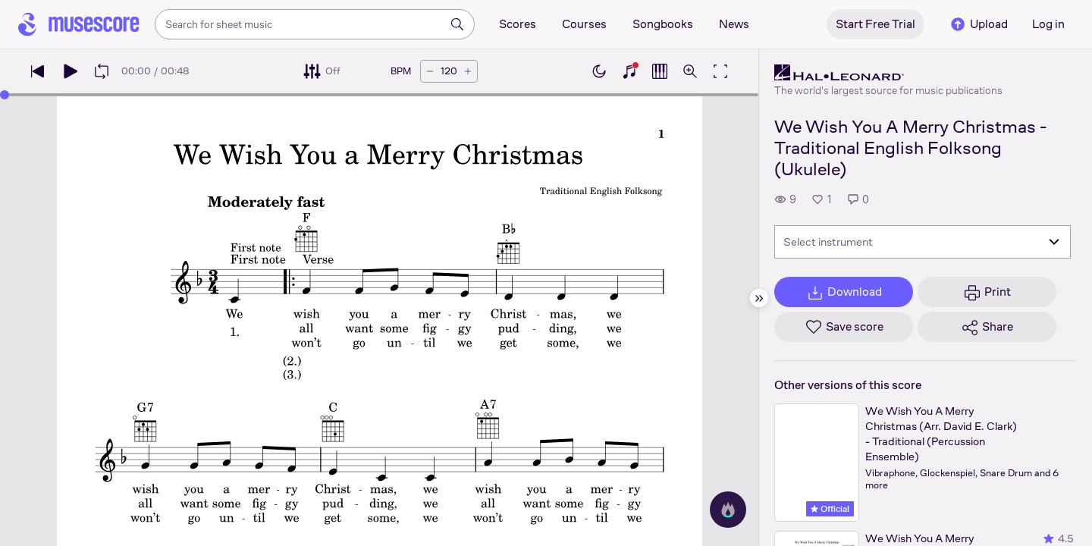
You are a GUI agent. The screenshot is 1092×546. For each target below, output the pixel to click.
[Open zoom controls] (690, 71)
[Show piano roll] (660, 71)
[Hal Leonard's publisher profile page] (888, 72)
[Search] (457, 24)
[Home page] (79, 24)
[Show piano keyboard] (629, 71)
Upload (978, 24)
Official (830, 509)
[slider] (4, 94)
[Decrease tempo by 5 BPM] (430, 71)
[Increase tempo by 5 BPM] (467, 71)
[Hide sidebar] (759, 298)
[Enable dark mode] (599, 71)
